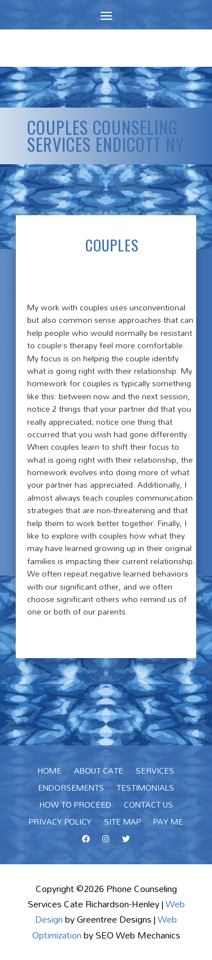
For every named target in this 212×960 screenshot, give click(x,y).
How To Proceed (75, 806)
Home (50, 772)
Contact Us (148, 806)
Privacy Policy (60, 823)
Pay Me (168, 823)
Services (155, 772)
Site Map (122, 823)
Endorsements (71, 789)
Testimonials (145, 789)
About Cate (98, 772)
